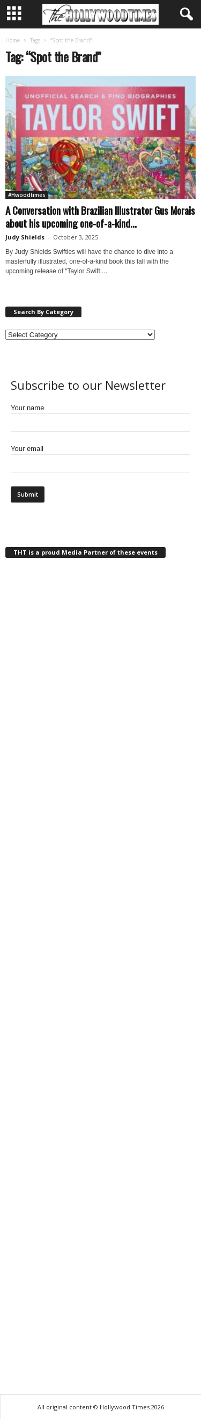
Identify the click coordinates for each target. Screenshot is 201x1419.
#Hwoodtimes (27, 195)
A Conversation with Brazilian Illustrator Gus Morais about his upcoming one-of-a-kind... (100, 216)
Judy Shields (24, 237)
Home (12, 40)
